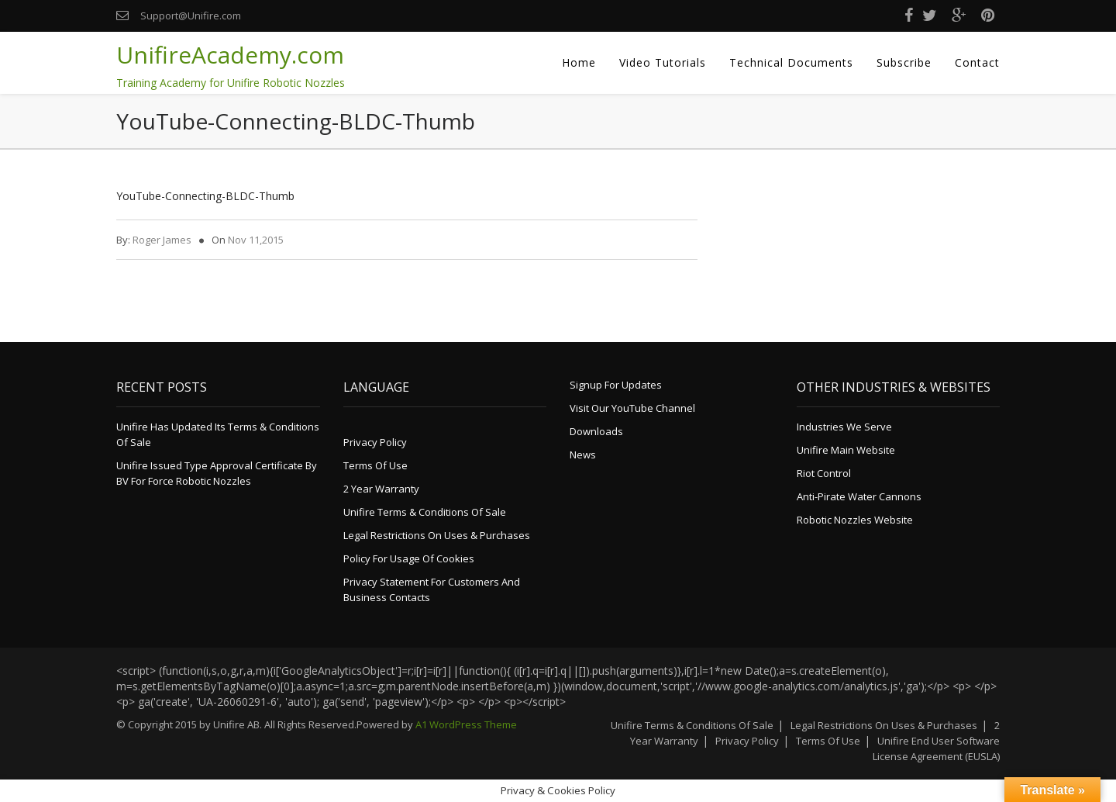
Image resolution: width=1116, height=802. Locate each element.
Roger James (162, 240)
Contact (977, 62)
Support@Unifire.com (190, 15)
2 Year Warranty (381, 489)
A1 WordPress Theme (466, 724)
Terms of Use (375, 465)
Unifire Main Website (846, 450)
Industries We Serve (844, 427)
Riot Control (824, 473)
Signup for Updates (616, 385)
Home (579, 62)
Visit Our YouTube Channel (632, 408)
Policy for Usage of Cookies (408, 558)
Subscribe (904, 62)
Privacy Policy (375, 442)
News (583, 454)
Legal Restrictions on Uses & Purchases (436, 535)
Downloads (596, 431)
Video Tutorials (662, 62)
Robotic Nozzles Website (855, 520)
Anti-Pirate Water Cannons (859, 496)
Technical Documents (791, 62)
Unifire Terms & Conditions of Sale (424, 512)
